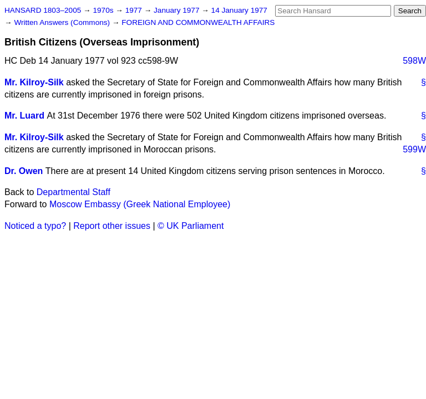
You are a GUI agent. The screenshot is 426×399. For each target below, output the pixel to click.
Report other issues (111, 226)
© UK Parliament (191, 226)
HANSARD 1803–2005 (42, 10)
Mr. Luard (24, 115)
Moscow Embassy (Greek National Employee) (139, 204)
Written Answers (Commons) (63, 22)
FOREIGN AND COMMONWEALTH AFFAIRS (198, 22)
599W (414, 149)
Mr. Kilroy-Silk (34, 82)
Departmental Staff (73, 192)
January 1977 (177, 10)
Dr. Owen (23, 171)
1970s (104, 10)
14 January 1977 (239, 10)
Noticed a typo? (35, 226)
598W (414, 60)
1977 (134, 10)
